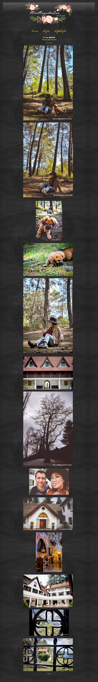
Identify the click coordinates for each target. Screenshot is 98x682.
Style (46, 31)
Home (35, 31)
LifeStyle (60, 31)
